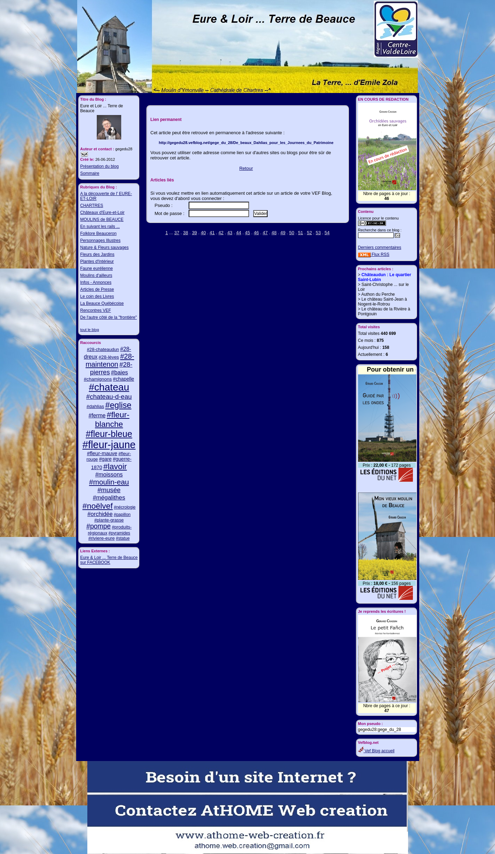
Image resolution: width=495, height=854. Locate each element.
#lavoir (115, 466)
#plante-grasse (109, 520)
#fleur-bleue (109, 434)
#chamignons (98, 379)
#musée (109, 490)
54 (327, 232)
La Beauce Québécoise (102, 303)
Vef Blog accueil (376, 750)
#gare (105, 459)
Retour (246, 168)
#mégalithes (109, 497)
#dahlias (95, 406)
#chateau (109, 387)
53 (318, 232)
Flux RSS (374, 254)
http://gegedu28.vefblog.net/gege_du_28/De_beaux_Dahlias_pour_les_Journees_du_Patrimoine (246, 143)
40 (203, 232)
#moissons (109, 474)
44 (238, 232)
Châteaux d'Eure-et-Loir (102, 212)
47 (265, 232)
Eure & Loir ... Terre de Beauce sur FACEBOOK (109, 560)
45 (247, 232)
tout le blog (89, 330)
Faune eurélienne (96, 268)
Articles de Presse (97, 289)
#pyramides (119, 533)
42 (220, 232)
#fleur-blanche (112, 419)
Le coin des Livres (97, 296)
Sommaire (90, 173)
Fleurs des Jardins (97, 254)
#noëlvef (97, 505)
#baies (119, 372)
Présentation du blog (99, 166)
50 (291, 232)
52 (309, 232)
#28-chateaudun (103, 349)
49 (283, 232)
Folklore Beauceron (98, 233)
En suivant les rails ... (100, 226)
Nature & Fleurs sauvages (104, 247)
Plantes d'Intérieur (97, 261)
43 (229, 232)
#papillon (122, 514)
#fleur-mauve (102, 453)
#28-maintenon (110, 360)
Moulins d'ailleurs (96, 275)
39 (194, 232)
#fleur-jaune (109, 444)
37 (176, 232)
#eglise (118, 405)
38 (185, 232)
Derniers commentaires (379, 247)
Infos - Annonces (95, 282)
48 (273, 232)
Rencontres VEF (95, 310)
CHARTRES (91, 205)
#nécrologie (125, 507)
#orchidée (99, 514)
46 (256, 232)
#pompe (98, 526)
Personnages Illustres (100, 240)
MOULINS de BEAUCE (102, 219)
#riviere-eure (101, 538)
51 (300, 232)
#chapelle (123, 379)
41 (212, 232)
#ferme (97, 415)
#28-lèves (109, 357)
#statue (123, 538)
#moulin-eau (109, 482)
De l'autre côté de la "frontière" (108, 317)
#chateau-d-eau (109, 396)
